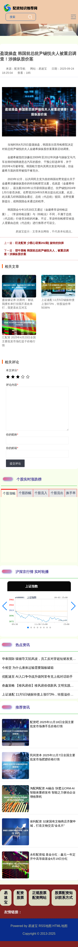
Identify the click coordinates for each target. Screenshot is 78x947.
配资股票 (20, 895)
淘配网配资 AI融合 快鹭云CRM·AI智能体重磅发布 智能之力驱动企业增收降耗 (52, 792)
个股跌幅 (25, 493)
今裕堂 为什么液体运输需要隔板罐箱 (28, 667)
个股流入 (41, 493)
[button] (4, 606)
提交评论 (15, 463)
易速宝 (6, 897)
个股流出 (57, 493)
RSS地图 (45, 926)
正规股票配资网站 (39, 895)
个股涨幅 (9, 493)
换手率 (71, 493)
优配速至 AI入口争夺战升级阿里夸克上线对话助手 (37, 676)
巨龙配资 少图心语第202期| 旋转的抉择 (39, 243)
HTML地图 (59, 926)
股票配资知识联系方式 (64, 895)
